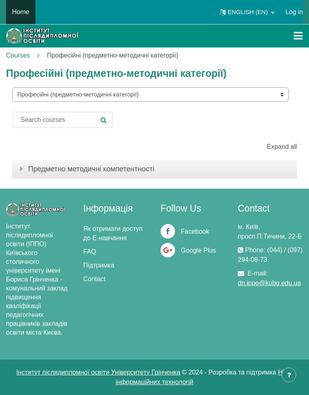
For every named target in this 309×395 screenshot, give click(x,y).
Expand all (282, 146)
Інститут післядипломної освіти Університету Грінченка (98, 372)
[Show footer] (289, 375)
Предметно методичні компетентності (91, 169)
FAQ (89, 251)
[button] (247, 12)
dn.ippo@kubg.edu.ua (269, 283)
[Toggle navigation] (298, 35)
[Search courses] (62, 120)
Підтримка (98, 265)
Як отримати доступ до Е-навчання (112, 233)
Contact (94, 279)
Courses (18, 55)
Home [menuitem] (20, 11)
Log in (294, 11)
